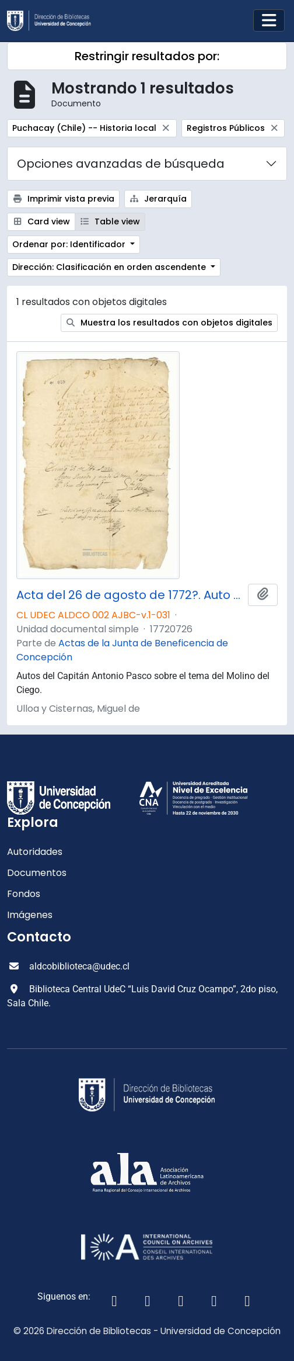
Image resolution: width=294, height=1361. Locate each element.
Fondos (23, 894)
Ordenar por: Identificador (70, 244)
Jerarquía (158, 199)
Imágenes (29, 915)
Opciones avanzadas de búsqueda (121, 163)
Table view (110, 221)
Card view (41, 221)
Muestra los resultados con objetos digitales (169, 322)
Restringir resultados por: (147, 56)
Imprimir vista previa (63, 199)
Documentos (36, 872)
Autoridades (34, 851)
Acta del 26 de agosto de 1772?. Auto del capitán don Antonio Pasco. (129, 595)
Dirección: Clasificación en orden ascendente (110, 267)
